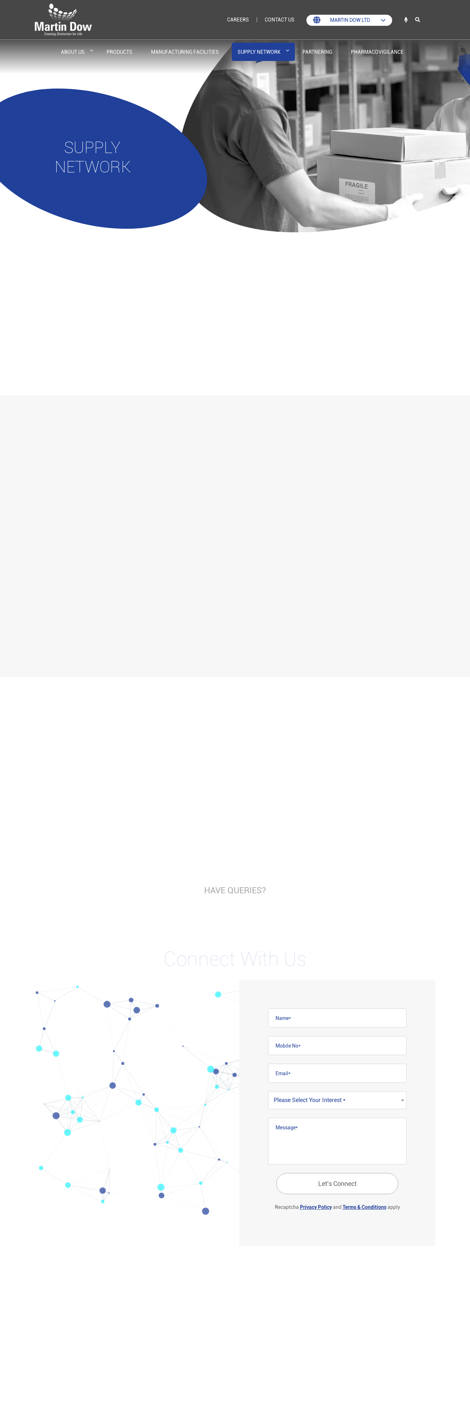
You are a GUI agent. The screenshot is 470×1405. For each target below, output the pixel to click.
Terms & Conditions (364, 1207)
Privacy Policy (316, 1207)
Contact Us (280, 20)
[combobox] (337, 1100)
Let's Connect (337, 1183)
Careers (238, 20)
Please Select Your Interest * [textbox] (310, 1100)
